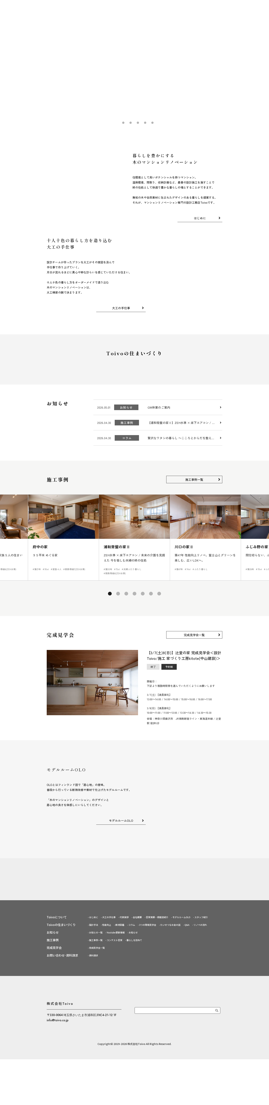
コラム (131, 1031)
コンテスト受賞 (114, 1046)
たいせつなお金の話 (170, 1031)
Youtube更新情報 (116, 1038)
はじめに (79, 6)
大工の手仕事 (99, 6)
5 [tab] (145, 122)
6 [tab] (152, 122)
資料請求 (93, 1061)
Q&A (187, 1031)
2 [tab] (123, 122)
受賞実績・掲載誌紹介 (157, 1023)
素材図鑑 (119, 1031)
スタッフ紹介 (201, 1023)
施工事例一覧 (194, 525)
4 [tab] (138, 122)
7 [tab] (158, 638)
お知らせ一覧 (96, 1038)
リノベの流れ (200, 1031)
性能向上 (106, 1031)
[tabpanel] (134, 64)
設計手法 (93, 1031)
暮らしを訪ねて (134, 1046)
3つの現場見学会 (147, 1031)
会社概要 (137, 1023)
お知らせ (133, 1038)
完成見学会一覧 (194, 680)
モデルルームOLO (121, 866)
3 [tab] (130, 122)
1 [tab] (116, 122)
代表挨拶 (124, 1023)
